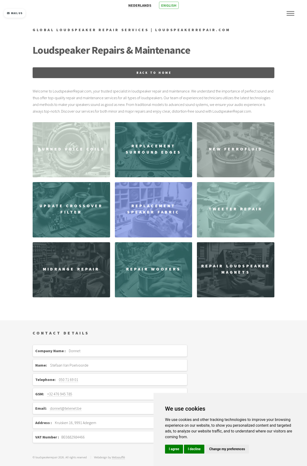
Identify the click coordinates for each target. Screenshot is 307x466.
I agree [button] (174, 449)
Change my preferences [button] (227, 449)
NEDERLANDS (139, 5)
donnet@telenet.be (66, 408)
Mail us (14, 13)
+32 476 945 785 (59, 393)
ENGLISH (169, 5)
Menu (290, 13)
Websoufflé (118, 457)
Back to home (153, 73)
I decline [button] (194, 449)
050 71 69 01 (68, 379)
